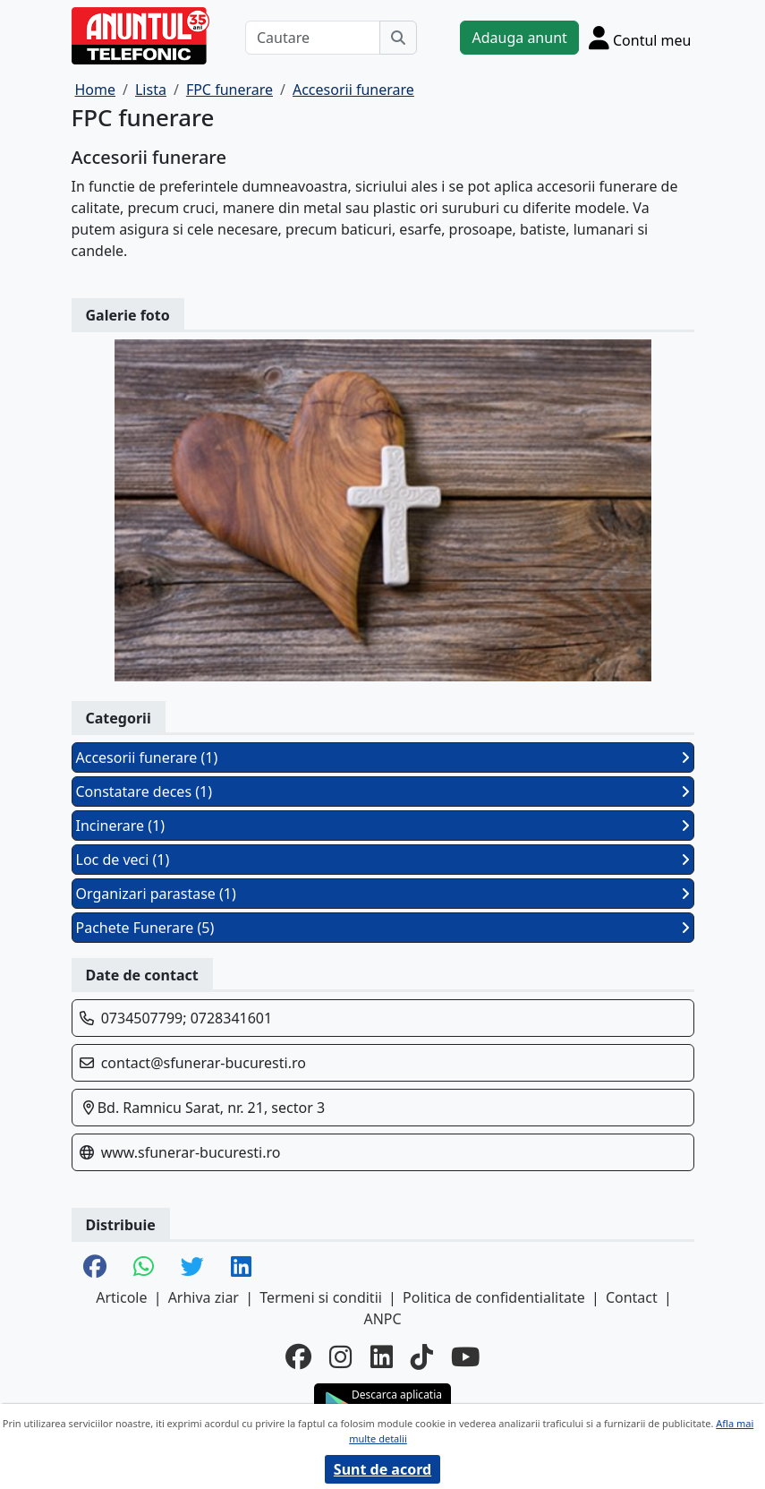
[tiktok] (422, 1356)
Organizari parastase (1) (383, 893)
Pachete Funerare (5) (383, 927)
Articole (121, 1297)
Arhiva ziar (203, 1297)
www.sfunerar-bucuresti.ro (191, 1152)
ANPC (382, 1319)
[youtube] (465, 1356)
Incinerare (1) (383, 825)
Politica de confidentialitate (494, 1297)
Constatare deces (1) (383, 791)
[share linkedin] (241, 1268)
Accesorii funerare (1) (383, 757)
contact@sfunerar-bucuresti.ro (203, 1063)
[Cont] (640, 37)
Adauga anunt (519, 37)
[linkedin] (381, 1356)
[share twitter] (192, 1268)
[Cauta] (398, 38)
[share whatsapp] (144, 1268)
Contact (632, 1297)
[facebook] (298, 1356)
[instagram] (340, 1356)
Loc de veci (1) (383, 859)
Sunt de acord (382, 1469)
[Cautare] (313, 38)
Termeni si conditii (320, 1297)
